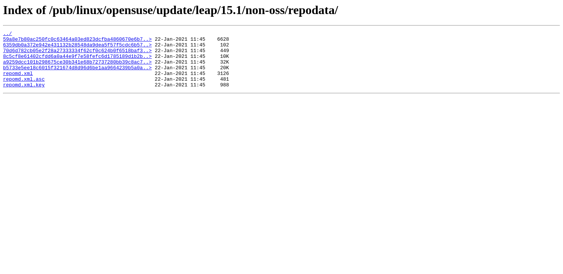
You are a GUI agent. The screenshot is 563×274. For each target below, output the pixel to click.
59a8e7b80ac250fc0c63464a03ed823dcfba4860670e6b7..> (77, 41)
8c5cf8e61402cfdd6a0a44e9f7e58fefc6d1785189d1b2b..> (77, 61)
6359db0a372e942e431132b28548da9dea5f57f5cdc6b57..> (77, 48)
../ (7, 34)
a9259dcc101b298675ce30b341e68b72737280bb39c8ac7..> (77, 68)
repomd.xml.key (24, 95)
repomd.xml (18, 82)
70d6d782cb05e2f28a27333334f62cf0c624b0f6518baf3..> (77, 54)
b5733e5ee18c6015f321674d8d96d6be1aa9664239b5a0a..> (77, 75)
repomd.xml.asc (24, 89)
